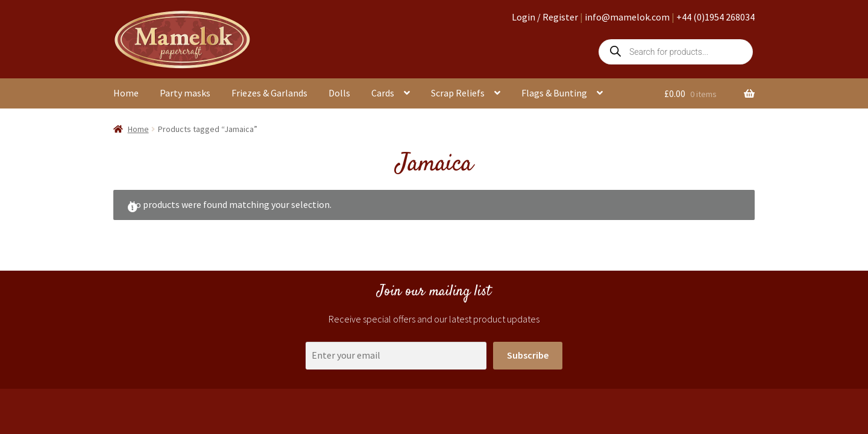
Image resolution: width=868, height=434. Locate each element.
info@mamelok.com (627, 17)
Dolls (339, 93)
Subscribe (528, 355)
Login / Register (545, 17)
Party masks (185, 93)
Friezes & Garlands (269, 93)
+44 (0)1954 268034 (715, 17)
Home (126, 93)
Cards (382, 93)
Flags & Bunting (554, 93)
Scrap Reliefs (458, 93)
